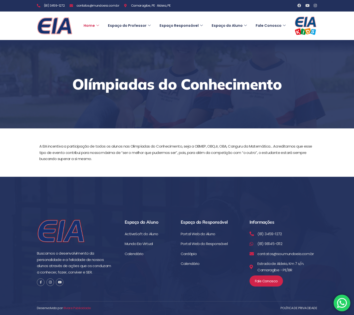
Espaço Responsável (183, 21)
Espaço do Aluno (233, 21)
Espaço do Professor (130, 21)
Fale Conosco (99, 30)
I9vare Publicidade (77, 308)
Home (91, 21)
